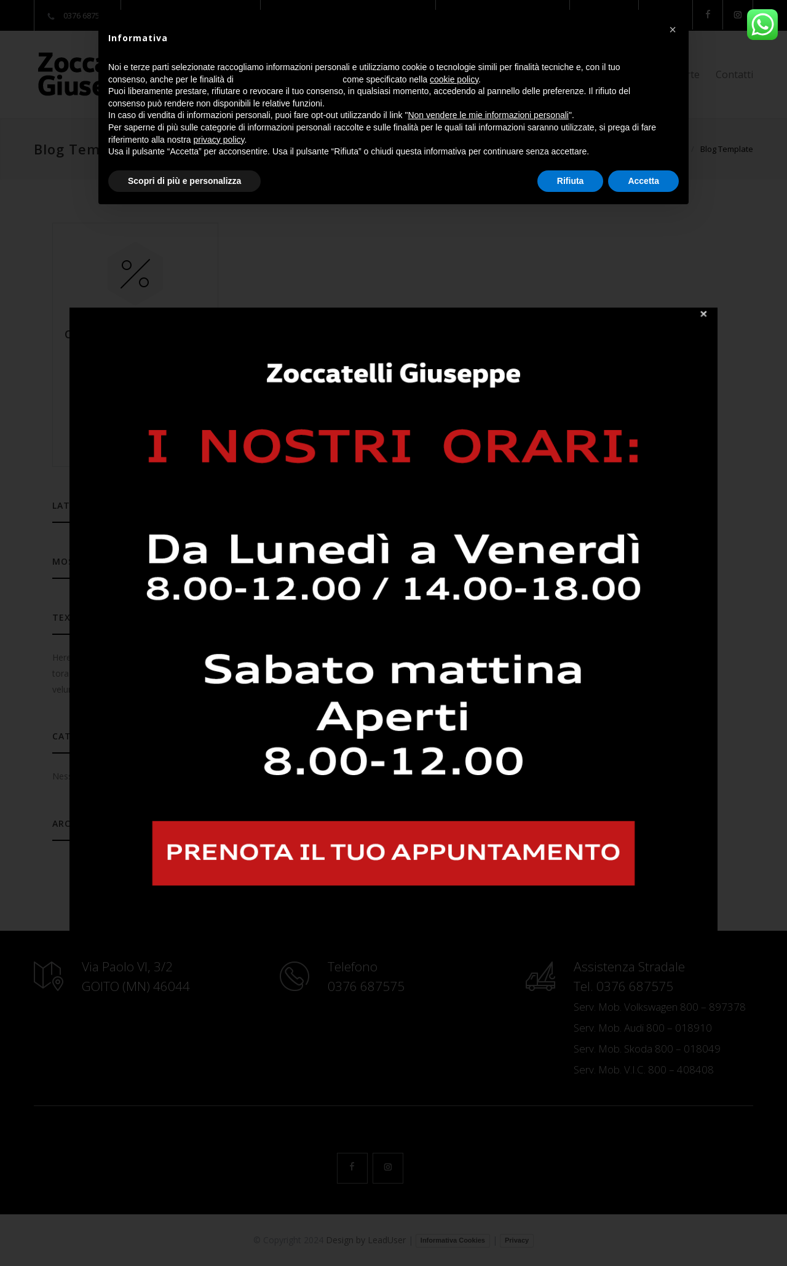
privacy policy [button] (219, 140)
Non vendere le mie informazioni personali (488, 115)
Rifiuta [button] (570, 181)
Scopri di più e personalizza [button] (184, 181)
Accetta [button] (643, 181)
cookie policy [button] (454, 79)
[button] (672, 29)
